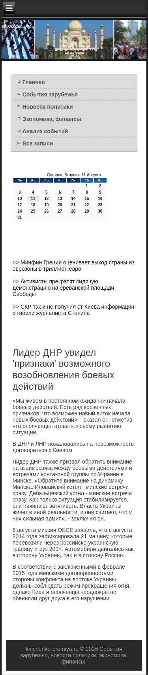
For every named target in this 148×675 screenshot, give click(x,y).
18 (33, 205)
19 (46, 205)
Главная (33, 82)
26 (46, 211)
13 (60, 198)
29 (86, 211)
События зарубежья (50, 94)
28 (73, 211)
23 (100, 205)
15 (86, 198)
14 (73, 198)
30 (100, 211)
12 (46, 198)
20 (60, 205)
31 (19, 217)
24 (19, 211)
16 (100, 198)
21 (73, 205)
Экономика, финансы (51, 119)
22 (86, 205)
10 (19, 198)
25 (33, 211)
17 (19, 205)
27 (60, 211)
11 (33, 198)
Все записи (37, 143)
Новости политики (47, 107)
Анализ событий (45, 131)
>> (17, 262)
